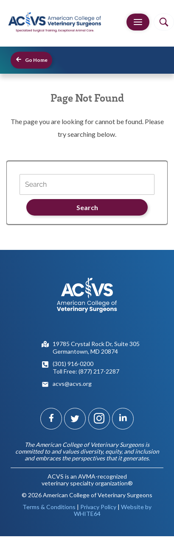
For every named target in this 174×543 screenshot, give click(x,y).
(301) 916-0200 (73, 363)
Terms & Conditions (49, 506)
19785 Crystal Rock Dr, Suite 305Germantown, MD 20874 (96, 347)
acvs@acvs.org (72, 383)
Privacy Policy (98, 506)
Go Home (31, 59)
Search (87, 207)
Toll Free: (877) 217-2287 (86, 371)
